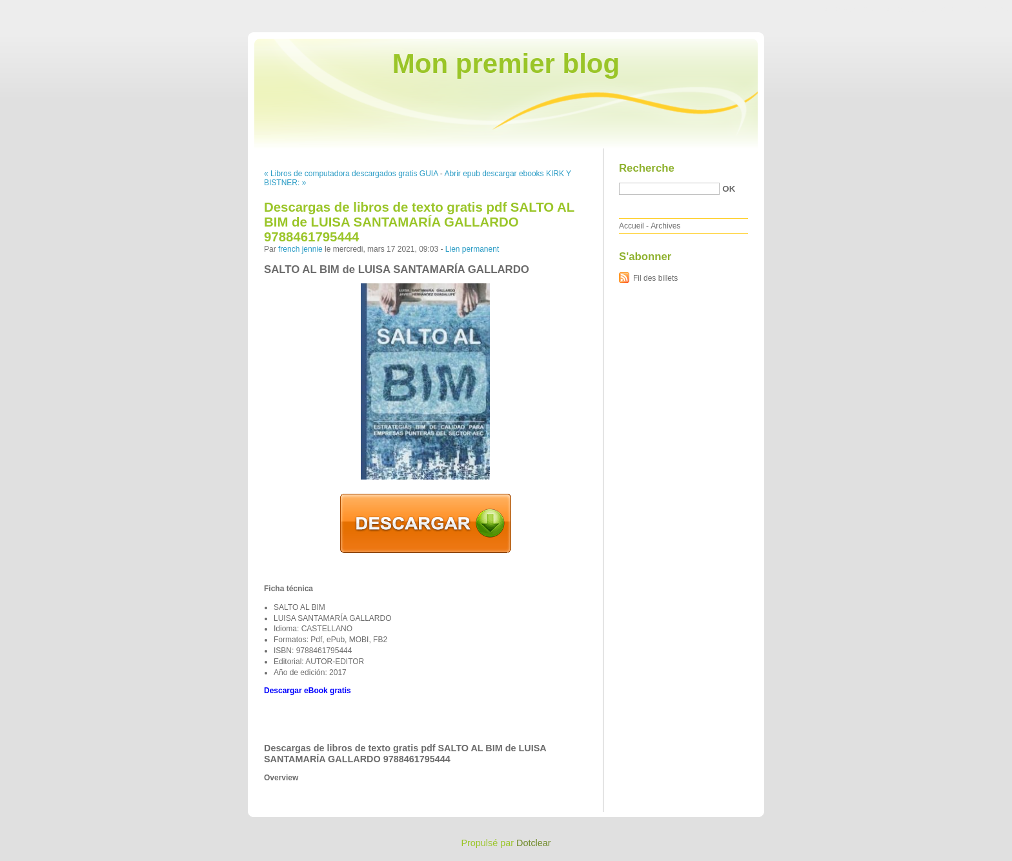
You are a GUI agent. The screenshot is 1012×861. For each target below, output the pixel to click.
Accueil (631, 225)
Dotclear (533, 843)
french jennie (300, 249)
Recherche (646, 168)
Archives (665, 225)
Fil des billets (655, 278)
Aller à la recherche (974, 9)
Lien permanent (472, 249)
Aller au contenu (853, 9)
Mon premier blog (506, 63)
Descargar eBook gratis (307, 690)
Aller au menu (911, 9)
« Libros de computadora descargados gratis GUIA (351, 173)
